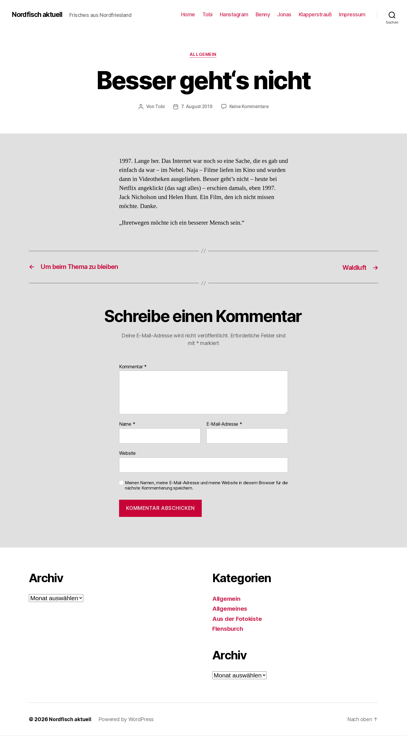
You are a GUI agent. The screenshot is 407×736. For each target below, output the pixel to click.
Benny (263, 14)
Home (188, 14)
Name (127, 424)
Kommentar (133, 367)
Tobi (207, 14)
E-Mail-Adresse (224, 424)
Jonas (284, 14)
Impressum (352, 14)
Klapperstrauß (315, 14)
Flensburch (228, 629)
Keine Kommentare (249, 107)
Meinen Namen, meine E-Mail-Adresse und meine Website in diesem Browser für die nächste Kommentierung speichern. (206, 485)
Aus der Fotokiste (238, 619)
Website (127, 453)
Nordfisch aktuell (38, 14)
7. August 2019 (196, 107)
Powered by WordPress (127, 719)
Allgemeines (230, 609)
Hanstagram (234, 14)
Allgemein (203, 55)
